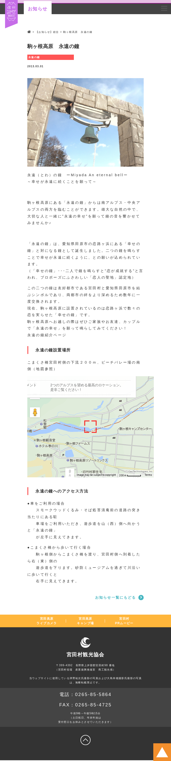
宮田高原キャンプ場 (85, 621)
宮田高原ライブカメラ (46, 621)
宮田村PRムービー (124, 621)
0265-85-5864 (93, 695)
